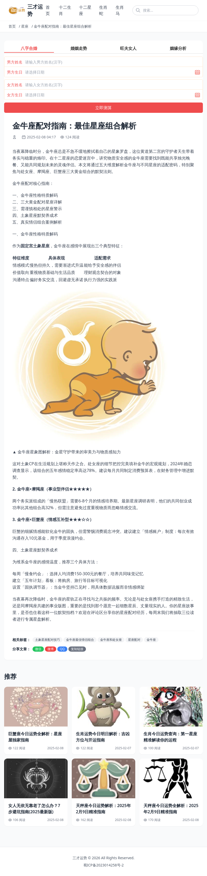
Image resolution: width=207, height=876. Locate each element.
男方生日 (14, 72)
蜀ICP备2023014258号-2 (103, 865)
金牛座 (151, 639)
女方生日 (14, 94)
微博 (50, 649)
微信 (38, 649)
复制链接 (77, 649)
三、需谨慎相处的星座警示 (37, 208)
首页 (12, 26)
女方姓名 (14, 84)
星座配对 (134, 639)
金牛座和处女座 (111, 639)
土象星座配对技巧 (47, 639)
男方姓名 (14, 62)
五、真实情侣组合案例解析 (37, 222)
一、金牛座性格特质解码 (35, 195)
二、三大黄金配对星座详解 (37, 202)
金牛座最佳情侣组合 (80, 639)
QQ (62, 649)
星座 (24, 26)
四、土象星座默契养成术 (35, 215)
